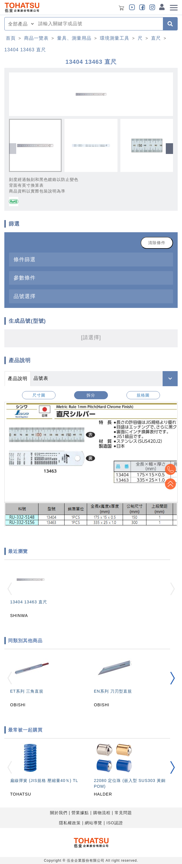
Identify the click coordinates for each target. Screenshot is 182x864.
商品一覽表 (36, 38)
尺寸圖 (38, 395)
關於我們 (58, 812)
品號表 (41, 378)
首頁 (11, 38)
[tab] (91, 259)
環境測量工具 (114, 38)
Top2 (170, 469)
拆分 (91, 395)
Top (170, 484)
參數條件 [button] (25, 278)
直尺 (156, 38)
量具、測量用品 (74, 38)
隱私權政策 (70, 823)
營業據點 (80, 812)
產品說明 (17, 378)
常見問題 (123, 812)
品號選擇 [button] (25, 296)
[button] (169, 148)
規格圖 (143, 395)
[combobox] (99, 23)
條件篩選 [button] (25, 259)
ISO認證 (114, 823)
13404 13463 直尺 (25, 49)
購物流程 (102, 812)
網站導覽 (93, 823)
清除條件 (157, 242)
